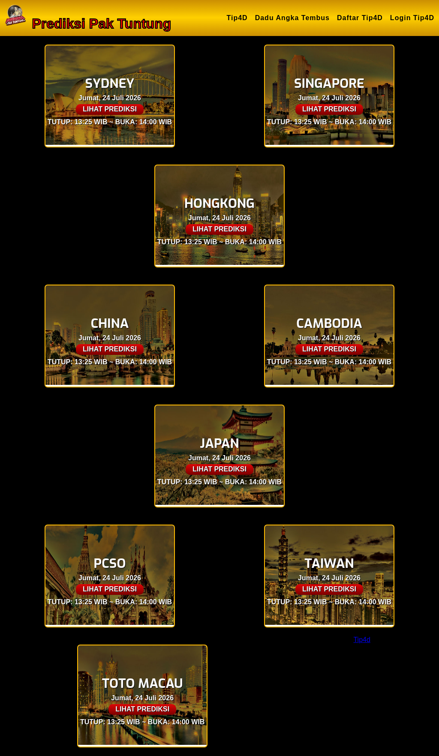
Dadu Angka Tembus (292, 17)
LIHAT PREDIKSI (110, 109)
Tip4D (237, 17)
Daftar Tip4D (360, 17)
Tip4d (361, 639)
